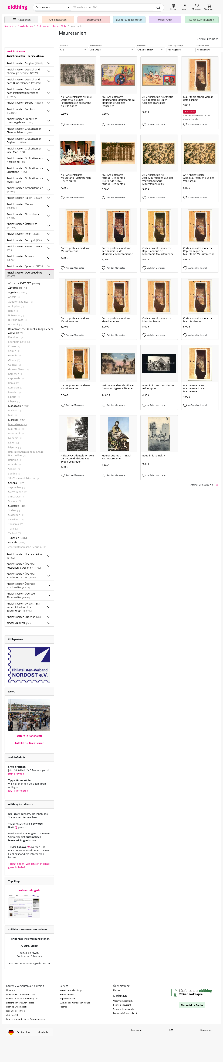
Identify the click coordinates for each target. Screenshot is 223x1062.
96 (217, 484)
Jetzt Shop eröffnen (15, 1010)
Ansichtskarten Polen (23, 233)
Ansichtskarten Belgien (25, 62)
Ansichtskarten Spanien (25, 265)
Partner (63, 1006)
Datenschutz (206, 1029)
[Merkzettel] (197, 7)
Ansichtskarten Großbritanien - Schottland (25, 169)
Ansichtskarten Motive (20, 205)
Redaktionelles (67, 993)
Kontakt (117, 989)
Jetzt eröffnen (16, 773)
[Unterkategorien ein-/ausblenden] (49, 62)
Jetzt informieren (18, 790)
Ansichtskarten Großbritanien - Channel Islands (25, 129)
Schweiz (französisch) (123, 1008)
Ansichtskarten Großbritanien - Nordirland (25, 159)
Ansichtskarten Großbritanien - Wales (25, 179)
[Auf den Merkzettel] (77, 124)
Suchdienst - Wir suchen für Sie (75, 1001)
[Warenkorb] (209, 7)
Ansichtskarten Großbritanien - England (25, 139)
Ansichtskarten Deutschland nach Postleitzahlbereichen (23, 92)
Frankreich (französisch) (125, 1012)
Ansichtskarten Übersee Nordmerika (21, 584)
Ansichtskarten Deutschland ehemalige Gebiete (23, 70)
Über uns (10, 989)
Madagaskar (18, 405)
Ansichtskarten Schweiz (20, 257)
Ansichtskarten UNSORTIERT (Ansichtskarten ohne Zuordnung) (23, 606)
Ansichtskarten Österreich (22, 224)
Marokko (17, 419)
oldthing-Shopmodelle (17, 1006)
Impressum (136, 1029)
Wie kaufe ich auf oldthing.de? (20, 993)
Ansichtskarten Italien (24, 197)
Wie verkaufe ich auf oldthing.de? (22, 997)
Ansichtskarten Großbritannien (25, 189)
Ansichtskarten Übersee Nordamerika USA (21, 574)
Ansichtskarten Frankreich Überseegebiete (22, 119)
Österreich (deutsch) (123, 999)
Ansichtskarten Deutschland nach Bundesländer (24, 80)
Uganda (16, 541)
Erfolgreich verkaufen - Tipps (20, 1001)
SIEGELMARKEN (19, 622)
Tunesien (17, 537)
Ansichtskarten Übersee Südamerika (21, 594)
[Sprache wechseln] (174, 7)
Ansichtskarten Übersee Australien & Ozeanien (24, 565)
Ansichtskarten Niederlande (23, 214)
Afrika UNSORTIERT (24, 282)
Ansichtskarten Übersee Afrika (24, 273)
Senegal (16, 482)
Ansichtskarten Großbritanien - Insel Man (25, 149)
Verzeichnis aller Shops (71, 989)
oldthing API (12, 1014)
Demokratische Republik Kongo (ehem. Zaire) (31, 330)
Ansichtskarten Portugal (24, 239)
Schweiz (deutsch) (122, 1004)
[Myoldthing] (185, 7)
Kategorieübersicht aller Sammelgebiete (26, 1018)
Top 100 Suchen (67, 997)
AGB (171, 1029)
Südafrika (17, 505)
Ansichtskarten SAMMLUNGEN (24, 247)
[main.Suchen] (158, 7)
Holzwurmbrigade (29, 889)
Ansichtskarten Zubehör (24, 616)
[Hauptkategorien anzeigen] (21, 18)
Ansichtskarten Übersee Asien (24, 555)
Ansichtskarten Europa (25, 102)
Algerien (17, 291)
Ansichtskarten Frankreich (22, 110)
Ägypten (17, 287)
